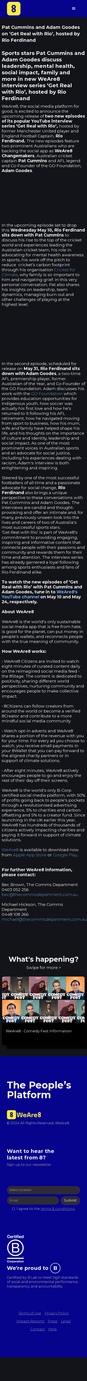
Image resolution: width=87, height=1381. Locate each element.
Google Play (65, 854)
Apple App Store (29, 854)
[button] (73, 8)
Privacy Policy (57, 1313)
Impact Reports (30, 1321)
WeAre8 (10, 849)
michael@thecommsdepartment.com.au (44, 919)
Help (52, 1329)
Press (52, 1321)
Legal (66, 1321)
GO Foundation (47, 393)
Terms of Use (29, 1313)
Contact (37, 1329)
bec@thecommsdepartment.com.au (40, 894)
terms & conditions (58, 1209)
